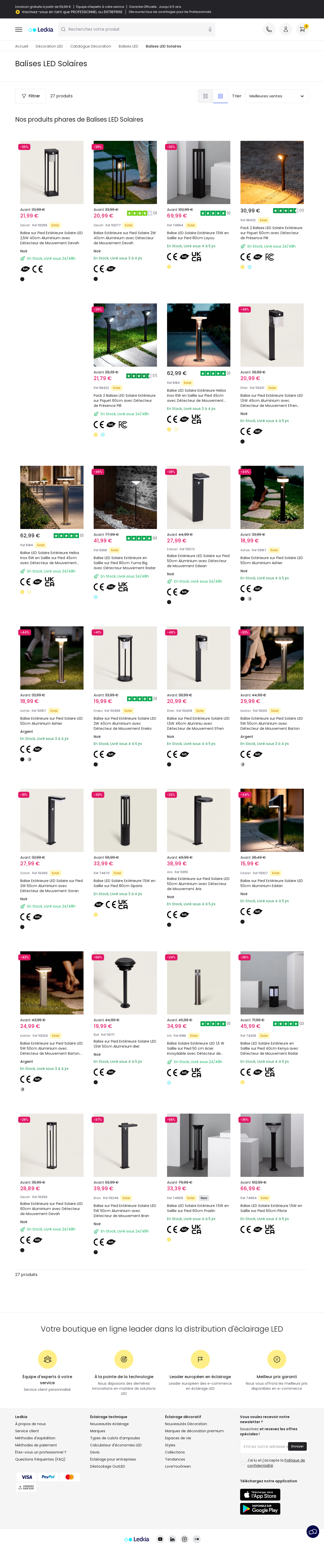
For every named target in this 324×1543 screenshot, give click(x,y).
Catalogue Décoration (90, 46)
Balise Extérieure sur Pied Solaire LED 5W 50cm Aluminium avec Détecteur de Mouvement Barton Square (51, 1051)
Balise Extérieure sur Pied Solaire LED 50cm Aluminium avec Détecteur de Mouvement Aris (198, 884)
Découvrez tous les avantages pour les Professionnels (170, 12)
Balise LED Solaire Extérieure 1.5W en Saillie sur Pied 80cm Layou (198, 236)
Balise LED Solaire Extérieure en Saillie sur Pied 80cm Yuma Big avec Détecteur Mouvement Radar (125, 563)
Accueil (21, 46)
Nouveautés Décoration (186, 1424)
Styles (170, 1445)
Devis (94, 1452)
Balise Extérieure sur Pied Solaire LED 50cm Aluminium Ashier (271, 561)
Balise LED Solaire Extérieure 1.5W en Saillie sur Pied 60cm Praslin (198, 1208)
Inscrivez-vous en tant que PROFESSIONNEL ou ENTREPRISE (72, 11)
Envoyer (297, 1446)
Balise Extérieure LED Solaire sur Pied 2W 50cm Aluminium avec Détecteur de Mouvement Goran (51, 886)
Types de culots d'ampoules (115, 1438)
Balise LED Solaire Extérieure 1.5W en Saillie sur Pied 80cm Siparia (124, 883)
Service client (27, 1431)
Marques (97, 1431)
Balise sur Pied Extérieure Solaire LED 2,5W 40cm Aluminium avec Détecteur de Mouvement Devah (51, 238)
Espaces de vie (178, 1438)
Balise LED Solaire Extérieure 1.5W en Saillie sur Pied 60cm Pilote (271, 1208)
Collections (175, 1452)
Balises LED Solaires (163, 46)
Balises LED (128, 46)
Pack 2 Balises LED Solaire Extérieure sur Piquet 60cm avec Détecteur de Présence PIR (271, 233)
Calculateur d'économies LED (116, 1445)
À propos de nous (30, 1424)
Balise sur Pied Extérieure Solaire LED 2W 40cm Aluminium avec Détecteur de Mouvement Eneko (125, 723)
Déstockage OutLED (107, 1466)
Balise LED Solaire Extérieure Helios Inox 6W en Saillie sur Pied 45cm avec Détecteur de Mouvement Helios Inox (196, 398)
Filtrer (31, 96)
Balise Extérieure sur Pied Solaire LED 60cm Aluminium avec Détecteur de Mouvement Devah (51, 1209)
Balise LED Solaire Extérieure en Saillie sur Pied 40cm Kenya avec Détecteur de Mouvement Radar (269, 1048)
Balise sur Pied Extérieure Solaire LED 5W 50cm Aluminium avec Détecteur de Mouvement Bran (125, 1211)
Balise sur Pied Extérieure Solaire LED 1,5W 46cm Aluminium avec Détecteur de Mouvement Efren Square (271, 403)
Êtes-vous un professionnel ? (40, 1452)
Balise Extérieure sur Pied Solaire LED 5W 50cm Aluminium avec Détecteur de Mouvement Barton (271, 723)
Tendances (175, 1459)
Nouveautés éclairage (109, 1424)
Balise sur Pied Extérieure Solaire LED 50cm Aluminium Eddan (271, 883)
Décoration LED (49, 46)
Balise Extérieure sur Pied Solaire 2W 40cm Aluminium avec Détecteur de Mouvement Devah (125, 238)
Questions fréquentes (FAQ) (40, 1459)
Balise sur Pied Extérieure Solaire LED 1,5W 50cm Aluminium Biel (125, 1044)
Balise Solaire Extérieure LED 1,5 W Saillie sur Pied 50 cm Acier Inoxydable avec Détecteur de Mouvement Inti (195, 1051)
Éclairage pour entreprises (113, 1459)
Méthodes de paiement (36, 1445)
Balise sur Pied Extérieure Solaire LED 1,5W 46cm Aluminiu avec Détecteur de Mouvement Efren (198, 723)
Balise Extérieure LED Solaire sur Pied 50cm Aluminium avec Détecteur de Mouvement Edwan (198, 561)
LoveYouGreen (178, 1466)
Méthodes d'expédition (35, 1438)
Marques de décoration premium (194, 1431)
